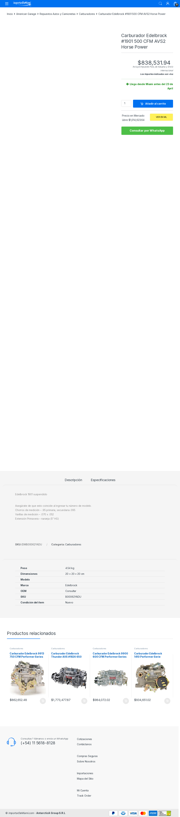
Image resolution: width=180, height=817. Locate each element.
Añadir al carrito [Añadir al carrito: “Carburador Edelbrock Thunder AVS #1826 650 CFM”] (84, 701)
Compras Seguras (87, 756)
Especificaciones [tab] (103, 480)
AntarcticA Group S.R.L (50, 812)
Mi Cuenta (83, 790)
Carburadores (87, 13)
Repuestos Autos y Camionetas (58, 13)
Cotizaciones (84, 739)
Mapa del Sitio (85, 778)
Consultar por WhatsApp (147, 130)
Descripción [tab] (73, 480)
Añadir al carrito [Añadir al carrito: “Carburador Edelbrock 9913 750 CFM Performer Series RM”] (43, 701)
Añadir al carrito (155, 103)
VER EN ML (161, 117)
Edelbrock (71, 585)
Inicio (10, 13)
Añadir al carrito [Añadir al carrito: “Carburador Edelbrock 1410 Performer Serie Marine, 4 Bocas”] (167, 701)
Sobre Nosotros (86, 761)
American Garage (26, 13)
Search (160, 4)
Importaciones (85, 773)
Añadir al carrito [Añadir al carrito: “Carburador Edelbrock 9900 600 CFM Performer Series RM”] (126, 701)
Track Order (84, 795)
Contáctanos (84, 744)
